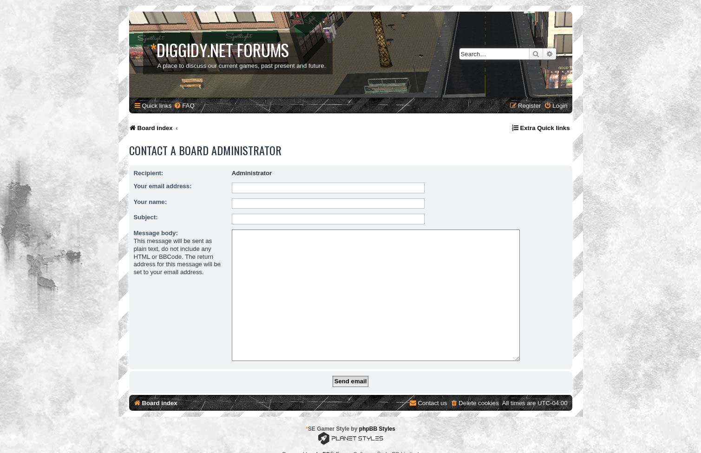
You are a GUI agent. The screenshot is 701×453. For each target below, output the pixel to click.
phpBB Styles (377, 414)
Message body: (156, 233)
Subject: (146, 217)
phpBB (321, 440)
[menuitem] (184, 105)
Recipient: (149, 173)
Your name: (150, 201)
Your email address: (163, 186)
